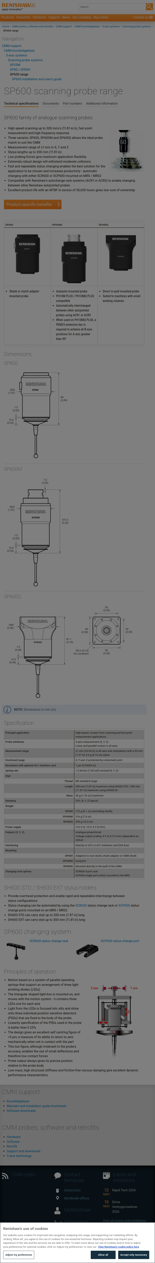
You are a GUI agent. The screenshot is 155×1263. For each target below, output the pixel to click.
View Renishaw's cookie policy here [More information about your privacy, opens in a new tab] (118, 1255)
